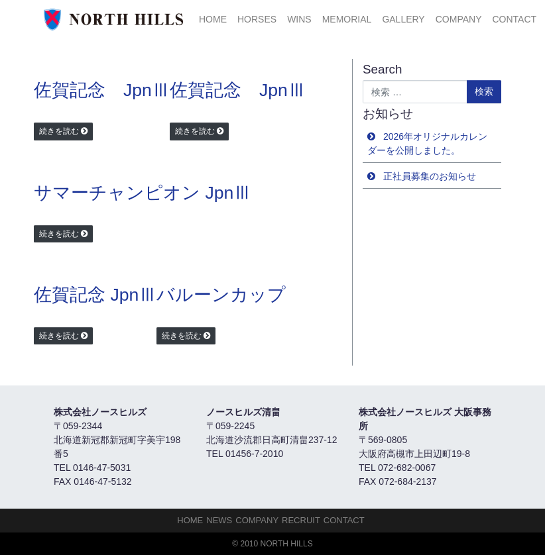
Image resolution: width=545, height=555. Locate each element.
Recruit (301, 520)
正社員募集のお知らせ (429, 176)
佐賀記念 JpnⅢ (102, 90)
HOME (213, 19)
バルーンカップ (221, 295)
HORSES (256, 19)
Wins (299, 19)
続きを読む (59, 131)
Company (459, 19)
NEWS (219, 520)
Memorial (347, 19)
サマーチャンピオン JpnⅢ (142, 193)
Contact (514, 19)
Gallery (403, 19)
